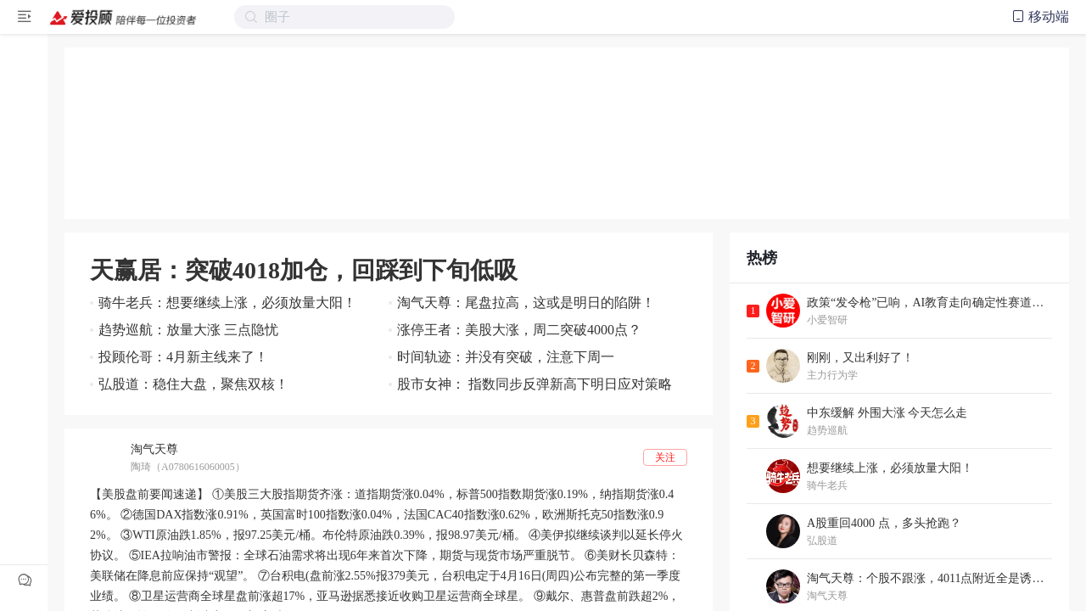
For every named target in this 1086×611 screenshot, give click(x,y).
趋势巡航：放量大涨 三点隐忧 (188, 329)
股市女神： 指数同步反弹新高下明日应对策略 (534, 384)
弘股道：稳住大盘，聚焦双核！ (193, 384)
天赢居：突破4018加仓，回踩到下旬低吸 (304, 270)
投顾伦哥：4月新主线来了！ (183, 357)
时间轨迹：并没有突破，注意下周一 (505, 357)
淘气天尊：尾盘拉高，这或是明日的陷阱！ (526, 302)
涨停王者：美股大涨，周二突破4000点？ (519, 329)
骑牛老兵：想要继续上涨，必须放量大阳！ (227, 302)
